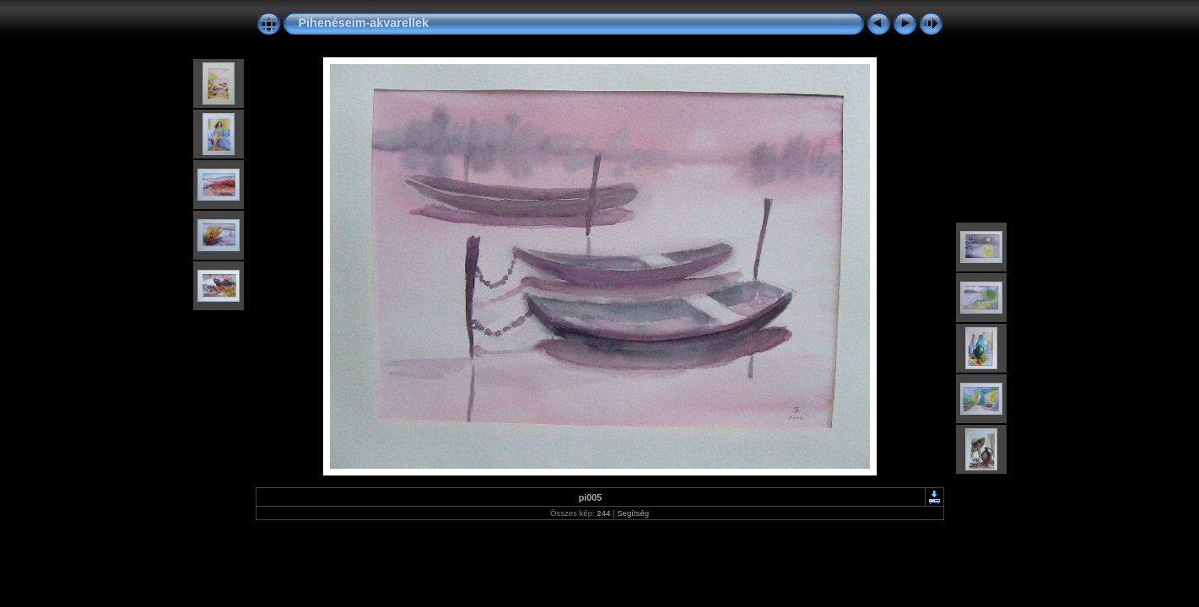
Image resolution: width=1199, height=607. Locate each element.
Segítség (633, 513)
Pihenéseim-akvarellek (364, 23)
